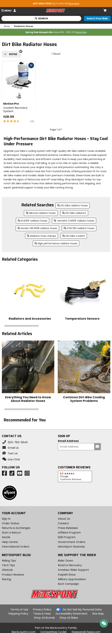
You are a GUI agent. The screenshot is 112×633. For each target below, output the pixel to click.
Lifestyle (7, 570)
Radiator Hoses (23, 26)
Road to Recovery (70, 565)
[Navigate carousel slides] (56, 325)
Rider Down (65, 561)
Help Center (10, 542)
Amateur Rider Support (73, 570)
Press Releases (68, 528)
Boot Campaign (68, 584)
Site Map (98, 614)
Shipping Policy (18, 614)
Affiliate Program (69, 533)
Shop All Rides (69, 618)
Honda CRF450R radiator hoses (37, 228)
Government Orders (71, 542)
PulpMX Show (67, 575)
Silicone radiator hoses (41, 213)
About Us (64, 519)
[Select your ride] (97, 18)
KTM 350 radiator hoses (79, 228)
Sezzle (6, 537)
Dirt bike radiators (74, 213)
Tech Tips (8, 565)
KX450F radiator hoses (32, 220)
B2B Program (66, 537)
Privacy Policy (42, 609)
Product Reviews (13, 575)
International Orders (15, 547)
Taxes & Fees (42, 614)
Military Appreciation (72, 579)
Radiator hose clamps (41, 236)
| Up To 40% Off (56, 3)
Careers (63, 523)
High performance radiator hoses (56, 243)
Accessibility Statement (71, 614)
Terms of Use (19, 609)
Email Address (68, 441)
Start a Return (11, 533)
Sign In (6, 519)
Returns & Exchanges (16, 528)
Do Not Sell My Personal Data (82, 609)
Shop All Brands (44, 618)
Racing (6, 579)
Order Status (10, 523)
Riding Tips (9, 561)
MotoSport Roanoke (71, 547)
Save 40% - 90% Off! (56, 32)
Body (7, 26)
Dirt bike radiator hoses (72, 205)
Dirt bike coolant (73, 236)
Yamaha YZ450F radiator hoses (74, 220)
